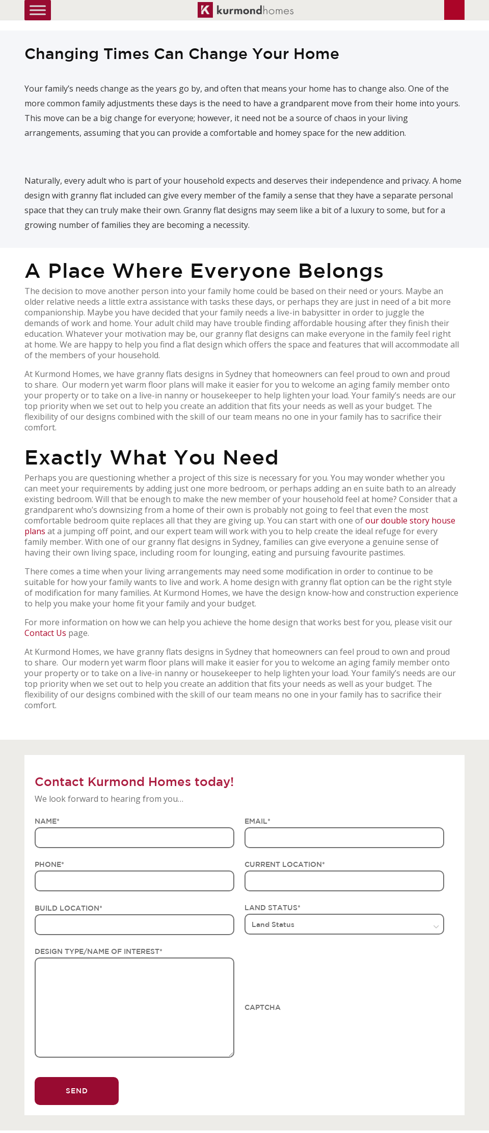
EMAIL (257, 821)
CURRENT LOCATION (284, 864)
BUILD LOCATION (68, 908)
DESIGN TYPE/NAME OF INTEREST (98, 951)
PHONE (49, 864)
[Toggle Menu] (38, 10)
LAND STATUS (272, 908)
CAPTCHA (262, 1007)
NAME (47, 821)
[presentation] (321, 1033)
